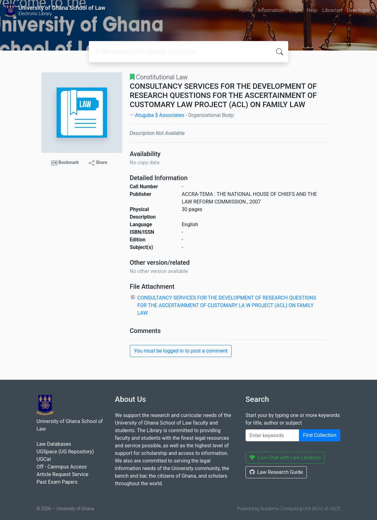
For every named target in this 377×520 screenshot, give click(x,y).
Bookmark (65, 163)
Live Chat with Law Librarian (285, 458)
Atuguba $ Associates (159, 115)
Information (271, 10)
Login (295, 10)
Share (98, 163)
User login (358, 10)
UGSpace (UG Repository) (65, 452)
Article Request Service (62, 474)
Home (246, 10)
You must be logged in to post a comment (181, 351)
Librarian (332, 10)
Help (312, 10)
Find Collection (320, 435)
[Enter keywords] (272, 435)
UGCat (44, 459)
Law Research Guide (276, 472)
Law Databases (54, 444)
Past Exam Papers (57, 482)
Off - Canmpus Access (62, 467)
